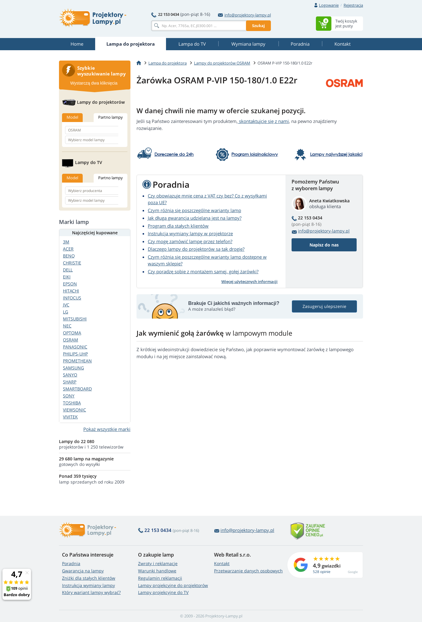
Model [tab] (72, 117)
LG (65, 312)
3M (66, 242)
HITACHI (71, 291)
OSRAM (70, 340)
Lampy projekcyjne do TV (163, 592)
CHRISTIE (72, 263)
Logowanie (329, 5)
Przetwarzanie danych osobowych (248, 571)
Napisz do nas (324, 245)
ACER (68, 249)
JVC (66, 305)
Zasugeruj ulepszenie (324, 306)
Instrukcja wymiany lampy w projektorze (190, 233)
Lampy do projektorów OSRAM (222, 63)
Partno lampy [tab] (110, 117)
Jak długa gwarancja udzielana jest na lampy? (194, 218)
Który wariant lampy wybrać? (91, 592)
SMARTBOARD (77, 389)
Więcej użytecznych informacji (249, 281)
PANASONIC (75, 347)
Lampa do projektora (167, 63)
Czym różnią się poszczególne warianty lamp (194, 210)
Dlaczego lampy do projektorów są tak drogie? (196, 249)
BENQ (69, 256)
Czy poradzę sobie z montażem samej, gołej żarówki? (203, 271)
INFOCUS (72, 298)
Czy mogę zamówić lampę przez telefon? (190, 241)
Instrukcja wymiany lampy (88, 585)
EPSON (70, 284)
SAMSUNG (73, 368)
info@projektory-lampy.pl (244, 15)
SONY (68, 396)
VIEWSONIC (74, 410)
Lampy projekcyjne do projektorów (173, 585)
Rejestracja (353, 5)
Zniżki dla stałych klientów (88, 578)
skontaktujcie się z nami (263, 121)
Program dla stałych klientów (178, 226)
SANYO (70, 375)
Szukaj (258, 25)
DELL (68, 270)
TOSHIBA (72, 403)
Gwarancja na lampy (83, 571)
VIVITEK (70, 417)
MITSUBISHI (75, 319)
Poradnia (71, 563)
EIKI (67, 277)
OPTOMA (72, 333)
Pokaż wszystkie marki (106, 429)
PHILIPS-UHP (75, 354)
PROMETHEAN (77, 361)
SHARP (69, 382)
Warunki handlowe (157, 571)
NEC (67, 326)
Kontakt (222, 563)
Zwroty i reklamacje (158, 563)
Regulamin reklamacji (160, 578)
